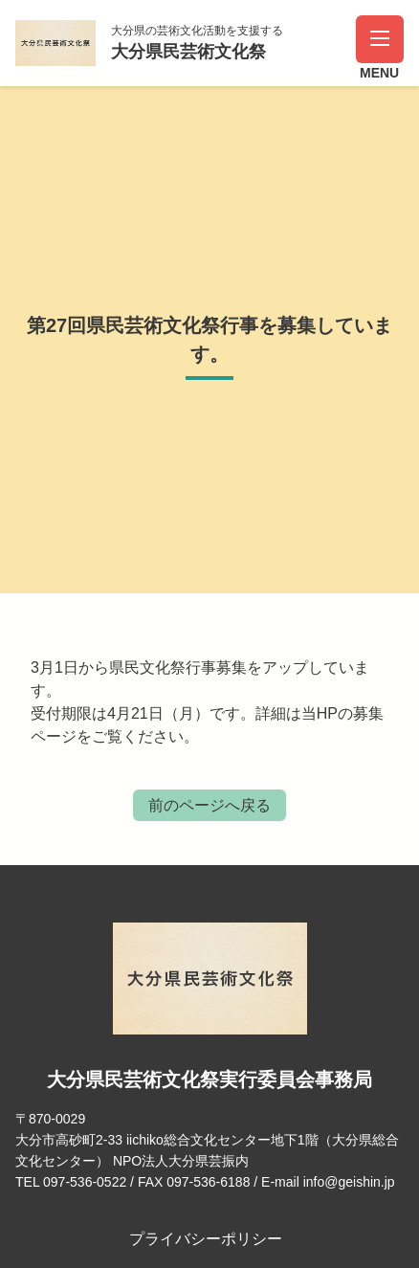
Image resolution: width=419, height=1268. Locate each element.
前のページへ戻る (209, 805)
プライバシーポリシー (205, 1239)
